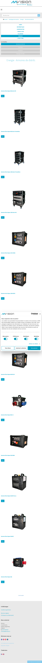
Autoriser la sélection (21, 348)
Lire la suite (21, 595)
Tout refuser (8, 348)
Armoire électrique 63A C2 (7, 415)
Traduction (20, 31)
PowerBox (20, 47)
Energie (20, 36)
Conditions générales (6, 609)
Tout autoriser (34, 348)
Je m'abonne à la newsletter (7, 643)
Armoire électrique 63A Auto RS (8, 91)
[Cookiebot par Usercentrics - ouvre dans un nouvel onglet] (32, 314)
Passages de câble (20, 53)
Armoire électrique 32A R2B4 (8, 455)
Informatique (20, 27)
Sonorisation (20, 29)
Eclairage (20, 33)
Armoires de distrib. (20, 44)
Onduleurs (20, 50)
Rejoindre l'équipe (5, 645)
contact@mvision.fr (5, 631)
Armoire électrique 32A (6, 576)
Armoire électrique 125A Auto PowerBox (10, 172)
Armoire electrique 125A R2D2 (8, 293)
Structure (20, 38)
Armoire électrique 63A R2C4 (8, 374)
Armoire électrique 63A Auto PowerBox (10, 131)
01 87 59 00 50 (21, 4)
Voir (3, 96)
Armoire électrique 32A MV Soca (8, 495)
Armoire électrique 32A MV (7, 536)
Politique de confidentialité (7, 615)
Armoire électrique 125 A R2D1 (8, 253)
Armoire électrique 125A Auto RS (9, 212)
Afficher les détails (33, 343)
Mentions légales (5, 613)
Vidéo (20, 24)
